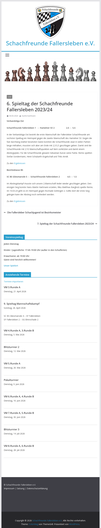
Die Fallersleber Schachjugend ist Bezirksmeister (32, 212)
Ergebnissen (19, 163)
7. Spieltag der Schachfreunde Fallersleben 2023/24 (67, 223)
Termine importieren (13, 281)
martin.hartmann (29, 116)
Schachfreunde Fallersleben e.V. (50, 43)
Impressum (9, 488)
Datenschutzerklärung (37, 488)
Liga (9, 97)
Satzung (20, 488)
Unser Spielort (11, 265)
